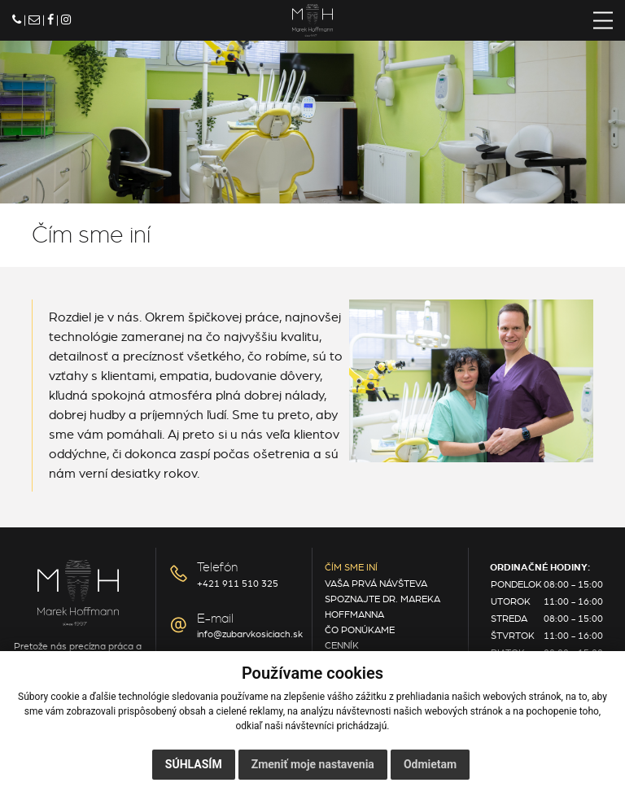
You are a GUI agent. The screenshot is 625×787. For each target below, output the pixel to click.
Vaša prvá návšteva (376, 583)
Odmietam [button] (430, 764)
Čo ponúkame (360, 630)
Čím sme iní (351, 567)
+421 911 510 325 (237, 583)
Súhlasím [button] (193, 764)
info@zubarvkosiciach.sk (250, 634)
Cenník (342, 645)
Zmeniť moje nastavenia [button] (312, 764)
